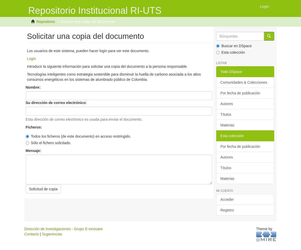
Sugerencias (52, 234)
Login (31, 59)
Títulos (225, 114)
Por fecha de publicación (240, 93)
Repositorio (45, 22)
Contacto (31, 234)
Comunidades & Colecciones (243, 82)
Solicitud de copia (43, 189)
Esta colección (230, 52)
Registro (227, 210)
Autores (226, 104)
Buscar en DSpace (234, 46)
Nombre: (34, 87)
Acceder (227, 199)
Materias (227, 125)
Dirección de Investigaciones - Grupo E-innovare (63, 229)
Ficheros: (34, 127)
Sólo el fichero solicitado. (48, 143)
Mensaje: (34, 151)
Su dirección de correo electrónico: (57, 103)
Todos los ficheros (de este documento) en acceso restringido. (78, 136)
